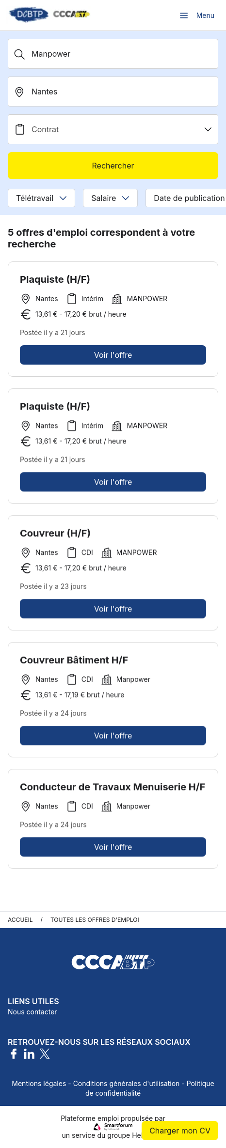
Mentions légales (39, 1083)
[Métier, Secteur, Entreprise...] (113, 54)
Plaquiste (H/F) (55, 279)
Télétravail (41, 198)
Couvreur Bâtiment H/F (74, 663)
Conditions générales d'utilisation (126, 1083)
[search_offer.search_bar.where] (113, 92)
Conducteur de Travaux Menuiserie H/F (112, 790)
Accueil (20, 919)
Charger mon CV (179, 1130)
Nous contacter (32, 1012)
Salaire (110, 198)
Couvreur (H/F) (55, 536)
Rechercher (113, 165)
